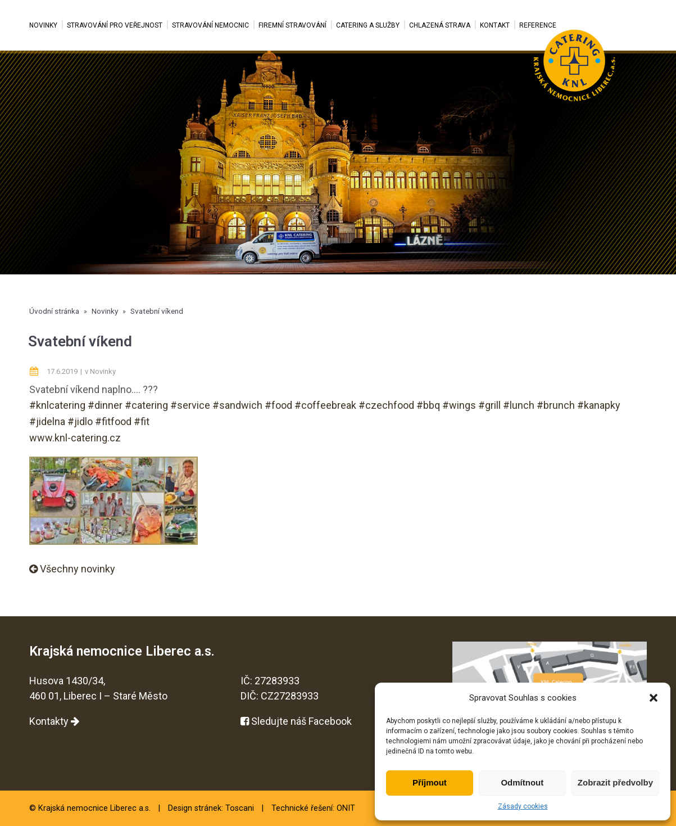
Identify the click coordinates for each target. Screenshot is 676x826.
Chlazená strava (439, 25)
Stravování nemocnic (210, 25)
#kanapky (598, 405)
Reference (537, 25)
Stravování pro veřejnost (114, 25)
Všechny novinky (72, 569)
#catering (146, 405)
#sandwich (237, 405)
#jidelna (47, 421)
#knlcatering (57, 405)
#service (190, 405)
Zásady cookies (523, 806)
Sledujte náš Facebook (296, 721)
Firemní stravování (292, 25)
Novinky (43, 25)
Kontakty (54, 721)
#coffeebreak (325, 405)
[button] (653, 697)
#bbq (428, 405)
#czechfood (386, 405)
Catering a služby (368, 25)
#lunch (518, 405)
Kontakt (495, 25)
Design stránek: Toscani (211, 808)
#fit (141, 421)
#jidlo (80, 421)
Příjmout (429, 782)
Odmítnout (522, 782)
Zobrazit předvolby (615, 782)
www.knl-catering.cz (75, 438)
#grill (489, 405)
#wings (459, 405)
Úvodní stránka (54, 310)
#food (278, 405)
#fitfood (113, 421)
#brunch (556, 405)
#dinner (105, 405)
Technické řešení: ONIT (313, 808)
